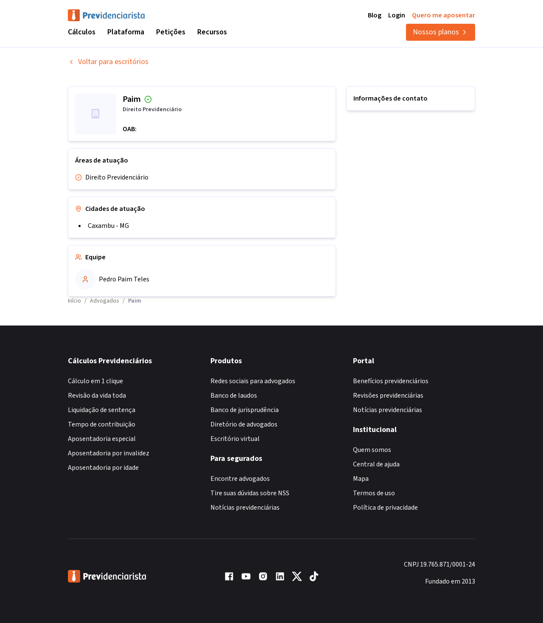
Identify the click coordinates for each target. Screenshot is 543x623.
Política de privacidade (385, 507)
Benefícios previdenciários (390, 381)
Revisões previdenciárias (388, 395)
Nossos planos (440, 32)
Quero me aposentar (443, 15)
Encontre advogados (240, 479)
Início (74, 301)
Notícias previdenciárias (245, 507)
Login (396, 15)
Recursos (212, 32)
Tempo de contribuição (101, 424)
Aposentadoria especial (102, 439)
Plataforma (125, 32)
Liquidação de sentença (101, 410)
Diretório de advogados (243, 424)
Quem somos (372, 450)
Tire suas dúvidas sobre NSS (249, 493)
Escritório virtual (235, 439)
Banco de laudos (233, 395)
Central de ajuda (376, 464)
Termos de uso (374, 493)
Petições (170, 32)
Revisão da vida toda (97, 395)
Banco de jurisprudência (244, 410)
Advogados (104, 301)
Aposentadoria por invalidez (108, 453)
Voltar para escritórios (108, 62)
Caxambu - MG (108, 225)
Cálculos (81, 32)
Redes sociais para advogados (252, 381)
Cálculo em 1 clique (95, 381)
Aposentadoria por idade (103, 467)
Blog (374, 15)
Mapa (361, 479)
